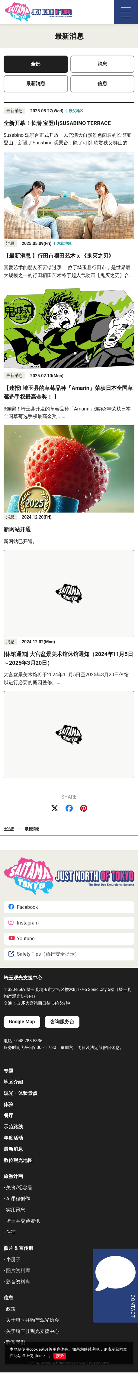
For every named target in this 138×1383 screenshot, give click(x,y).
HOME (9, 829)
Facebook (23, 907)
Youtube (21, 938)
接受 (60, 1355)
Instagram (23, 922)
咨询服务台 (62, 1021)
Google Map (22, 1021)
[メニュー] (126, 12)
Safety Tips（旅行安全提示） (43, 954)
